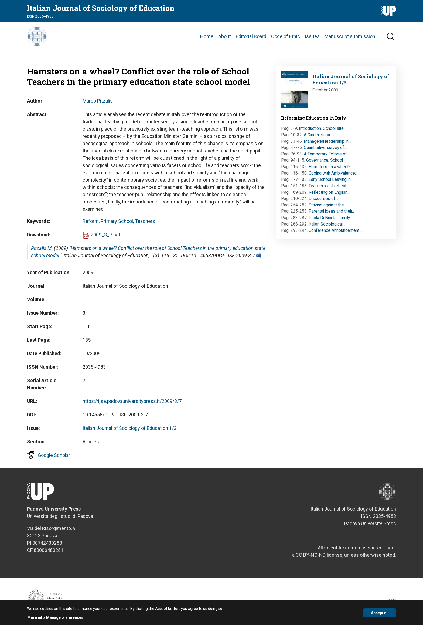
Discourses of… (323, 200)
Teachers (145, 223)
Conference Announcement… (335, 232)
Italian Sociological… (327, 226)
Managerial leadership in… (327, 143)
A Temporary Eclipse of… (327, 156)
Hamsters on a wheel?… (331, 169)
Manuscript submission (350, 37)
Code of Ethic (285, 37)
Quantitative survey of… (325, 149)
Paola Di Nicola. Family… (330, 220)
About (224, 37)
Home (206, 37)
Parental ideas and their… (332, 213)
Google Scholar (54, 457)
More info (36, 618)
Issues (312, 37)
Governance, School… (326, 162)
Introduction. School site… (322, 130)
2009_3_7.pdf (106, 237)
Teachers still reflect (327, 188)
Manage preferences (64, 618)
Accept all (379, 613)
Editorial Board (251, 37)
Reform (91, 223)
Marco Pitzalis (98, 103)
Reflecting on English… (329, 194)
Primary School (117, 223)
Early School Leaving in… (331, 181)
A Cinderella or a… (320, 137)
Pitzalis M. (42, 250)
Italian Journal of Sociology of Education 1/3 (129, 430)
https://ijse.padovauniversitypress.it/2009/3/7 (132, 403)
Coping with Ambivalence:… (334, 175)
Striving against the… (328, 207)
